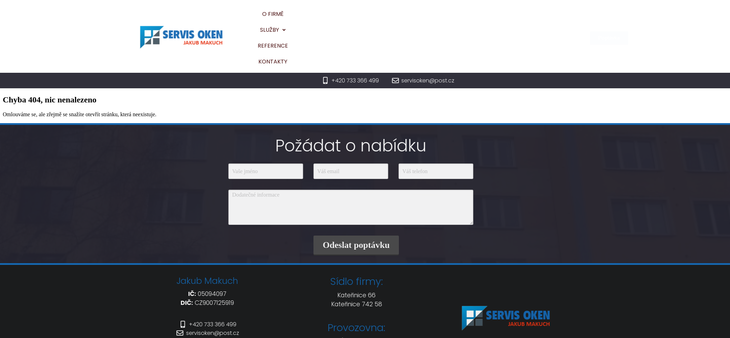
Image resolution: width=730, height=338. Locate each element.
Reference (456, 18)
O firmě (381, 18)
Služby (416, 18)
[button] (416, 18)
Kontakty (497, 18)
